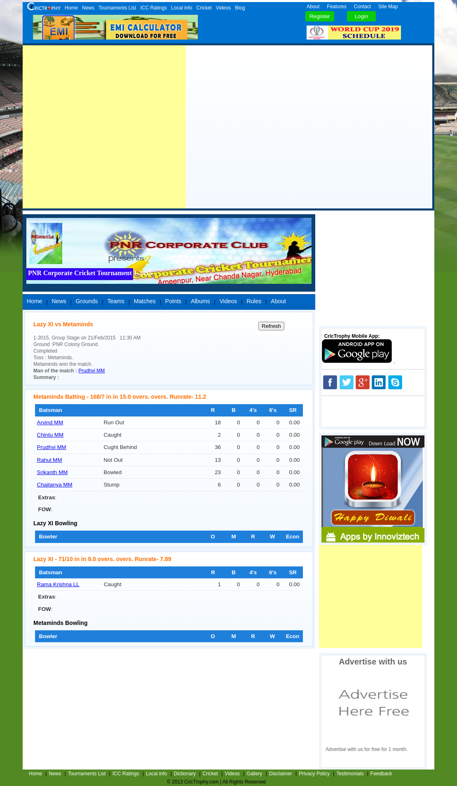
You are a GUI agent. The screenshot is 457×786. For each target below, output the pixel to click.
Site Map (388, 6)
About (313, 6)
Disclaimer (280, 774)
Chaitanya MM (55, 485)
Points (173, 301)
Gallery (254, 774)
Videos (223, 8)
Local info (181, 8)
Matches (145, 301)
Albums (200, 301)
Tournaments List (117, 8)
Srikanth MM (52, 472)
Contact (362, 6)
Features (336, 6)
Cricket (203, 8)
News (88, 8)
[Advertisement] (104, 126)
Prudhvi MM (91, 371)
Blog (240, 8)
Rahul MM (49, 460)
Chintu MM (50, 435)
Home (71, 8)
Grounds (87, 301)
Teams (115, 301)
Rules (253, 301)
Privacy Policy (314, 774)
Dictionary (185, 774)
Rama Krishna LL (58, 584)
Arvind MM (50, 422)
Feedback (381, 774)
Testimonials (349, 774)
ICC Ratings (153, 8)
